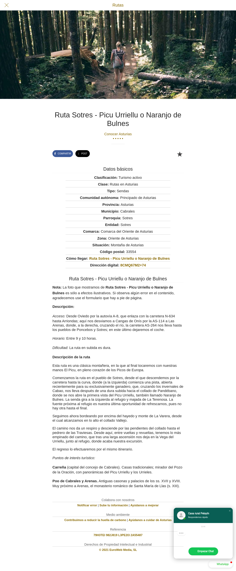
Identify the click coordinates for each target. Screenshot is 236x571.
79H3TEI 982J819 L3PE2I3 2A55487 (117, 535)
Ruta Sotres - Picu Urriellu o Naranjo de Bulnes (129, 258)
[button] (229, 510)
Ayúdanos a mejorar (144, 505)
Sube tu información (113, 505)
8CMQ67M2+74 (133, 265)
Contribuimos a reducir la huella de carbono (95, 520)
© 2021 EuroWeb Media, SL (118, 550)
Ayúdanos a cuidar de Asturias (150, 520)
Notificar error (87, 505)
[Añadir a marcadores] (180, 154)
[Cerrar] (7, 5)
